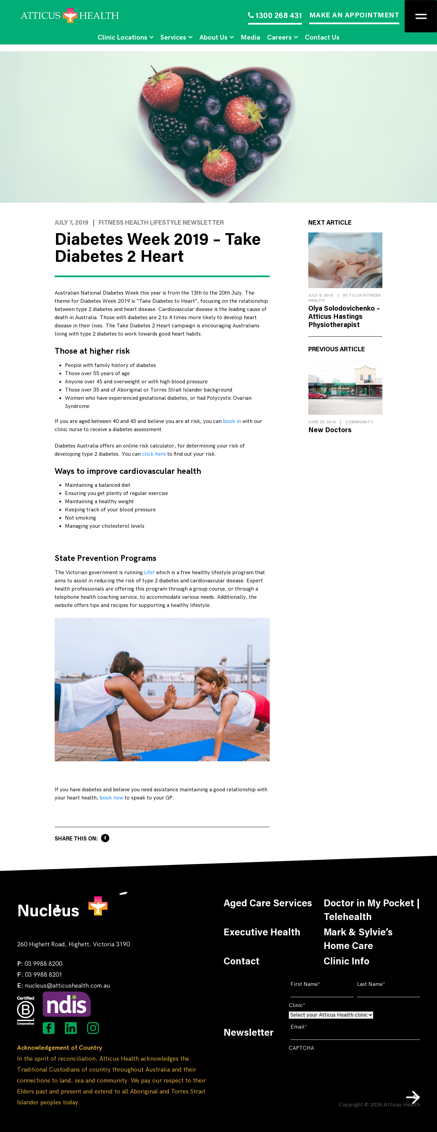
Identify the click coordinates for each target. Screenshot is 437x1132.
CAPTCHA (301, 1048)
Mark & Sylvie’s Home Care (358, 939)
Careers (279, 37)
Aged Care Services (268, 904)
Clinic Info (346, 962)
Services (173, 37)
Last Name (381, 984)
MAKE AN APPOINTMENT (354, 15)
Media (250, 37)
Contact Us (322, 37)
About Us (213, 37)
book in (232, 421)
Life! (149, 572)
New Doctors (330, 430)
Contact (241, 962)
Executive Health (262, 933)
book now (111, 798)
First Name (316, 984)
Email (309, 1027)
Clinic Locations (122, 37)
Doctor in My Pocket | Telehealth (372, 910)
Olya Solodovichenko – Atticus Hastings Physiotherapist (344, 317)
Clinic (307, 1005)
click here (154, 454)
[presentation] (341, 1067)
